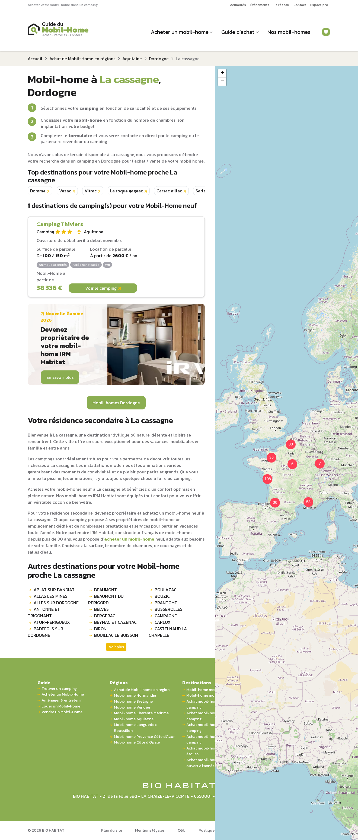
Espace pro (319, 4)
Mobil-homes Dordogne (116, 402)
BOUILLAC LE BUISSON (116, 635)
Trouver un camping (59, 689)
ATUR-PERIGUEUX (52, 622)
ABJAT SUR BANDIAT (54, 589)
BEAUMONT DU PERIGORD (106, 599)
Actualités (238, 4)
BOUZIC (162, 596)
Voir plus (116, 647)
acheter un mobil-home (129, 539)
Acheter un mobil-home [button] (180, 32)
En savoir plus (59, 377)
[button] (289, 461)
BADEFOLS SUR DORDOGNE (45, 631)
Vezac (65, 191)
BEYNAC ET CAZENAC (115, 622)
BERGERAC (104, 615)
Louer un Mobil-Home (60, 706)
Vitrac (91, 191)
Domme (38, 191)
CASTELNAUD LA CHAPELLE (168, 631)
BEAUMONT (105, 589)
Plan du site (111, 830)
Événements (259, 4)
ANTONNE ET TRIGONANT (44, 612)
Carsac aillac (169, 191)
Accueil (35, 58)
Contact (299, 4)
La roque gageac (126, 191)
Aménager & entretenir (61, 700)
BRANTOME (166, 602)
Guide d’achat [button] (237, 32)
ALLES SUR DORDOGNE (56, 602)
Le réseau (281, 4)
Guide (43, 682)
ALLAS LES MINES (51, 596)
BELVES (101, 609)
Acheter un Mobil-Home (62, 694)
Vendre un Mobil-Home (61, 712)
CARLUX (163, 622)
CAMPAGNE (166, 615)
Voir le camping (103, 288)
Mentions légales (150, 830)
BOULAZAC (166, 589)
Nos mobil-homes (288, 32)
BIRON (100, 628)
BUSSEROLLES (169, 609)
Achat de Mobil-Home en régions (82, 58)
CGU (182, 830)
